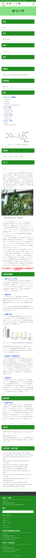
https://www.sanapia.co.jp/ (10, 551)
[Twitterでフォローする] (13, 493)
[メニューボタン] (34, 4)
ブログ (4, 523)
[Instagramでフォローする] (19, 493)
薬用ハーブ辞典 (6, 522)
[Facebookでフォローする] (16, 493)
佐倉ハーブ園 (18, 555)
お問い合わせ (6, 525)
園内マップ (5, 520)
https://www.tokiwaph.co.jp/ (10, 539)
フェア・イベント (6, 518)
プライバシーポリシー (7, 527)
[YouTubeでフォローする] (22, 493)
